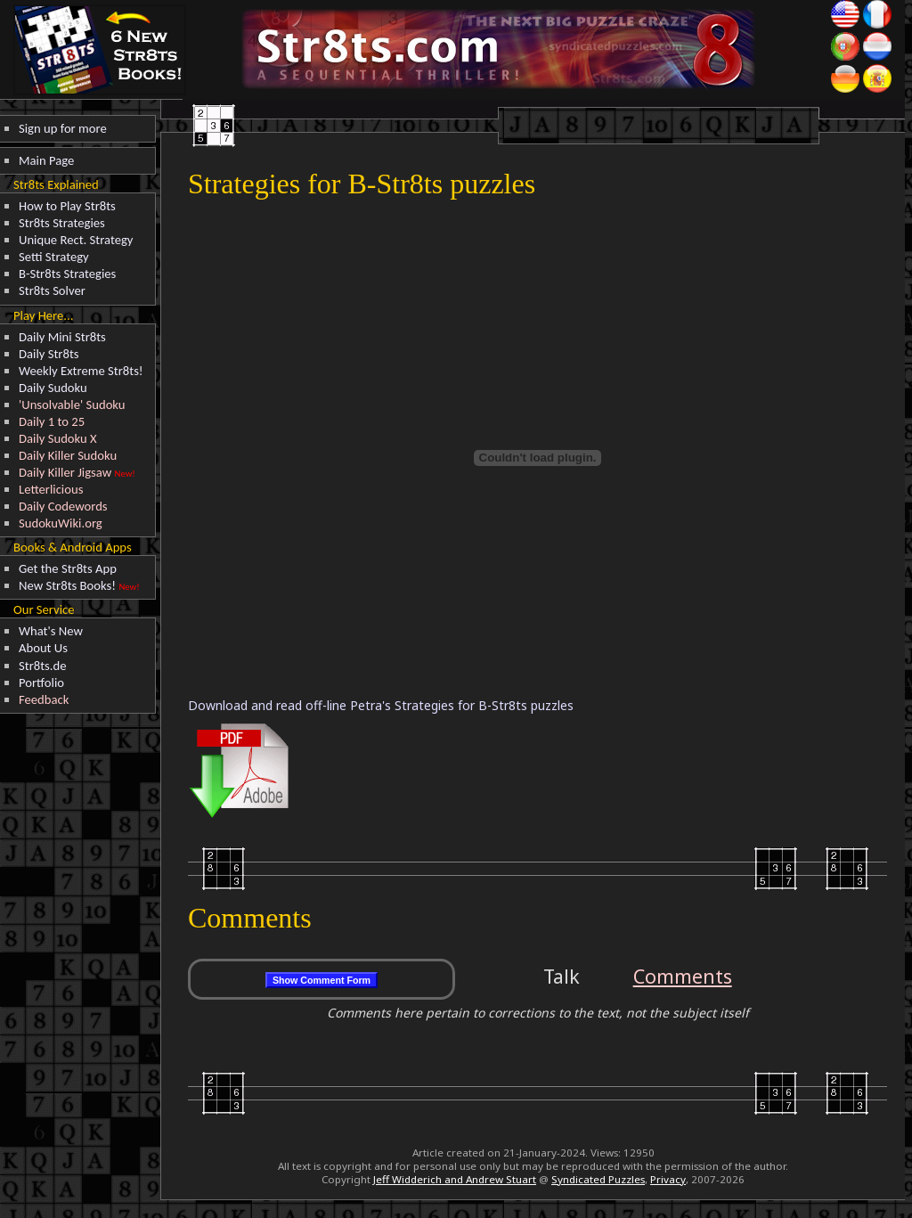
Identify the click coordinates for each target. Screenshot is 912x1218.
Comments (682, 976)
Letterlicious (51, 489)
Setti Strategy (54, 257)
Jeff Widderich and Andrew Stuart (454, 1179)
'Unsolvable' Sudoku (72, 404)
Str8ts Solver (52, 290)
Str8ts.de (43, 666)
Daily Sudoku (53, 388)
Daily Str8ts (49, 354)
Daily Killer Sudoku (68, 455)
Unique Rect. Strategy (76, 240)
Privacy (668, 1179)
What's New (51, 631)
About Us (43, 648)
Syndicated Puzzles (598, 1179)
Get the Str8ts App (68, 568)
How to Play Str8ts (67, 206)
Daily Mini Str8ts (62, 337)
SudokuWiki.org (60, 523)
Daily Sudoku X (58, 438)
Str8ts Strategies (62, 223)
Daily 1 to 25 (52, 421)
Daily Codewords (63, 506)
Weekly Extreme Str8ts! (81, 371)
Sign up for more (63, 128)
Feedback (44, 699)
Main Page (46, 160)
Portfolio (41, 682)
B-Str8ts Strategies (67, 274)
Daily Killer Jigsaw (65, 472)
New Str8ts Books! (67, 585)
